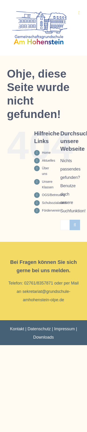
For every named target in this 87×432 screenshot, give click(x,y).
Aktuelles (48, 160)
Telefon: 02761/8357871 (30, 283)
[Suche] (75, 225)
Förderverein (51, 210)
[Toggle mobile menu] (79, 12)
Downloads (43, 337)
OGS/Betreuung (53, 195)
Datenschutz (39, 329)
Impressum (64, 329)
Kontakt (17, 329)
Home (46, 152)
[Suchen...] (65, 225)
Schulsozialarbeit (54, 203)
